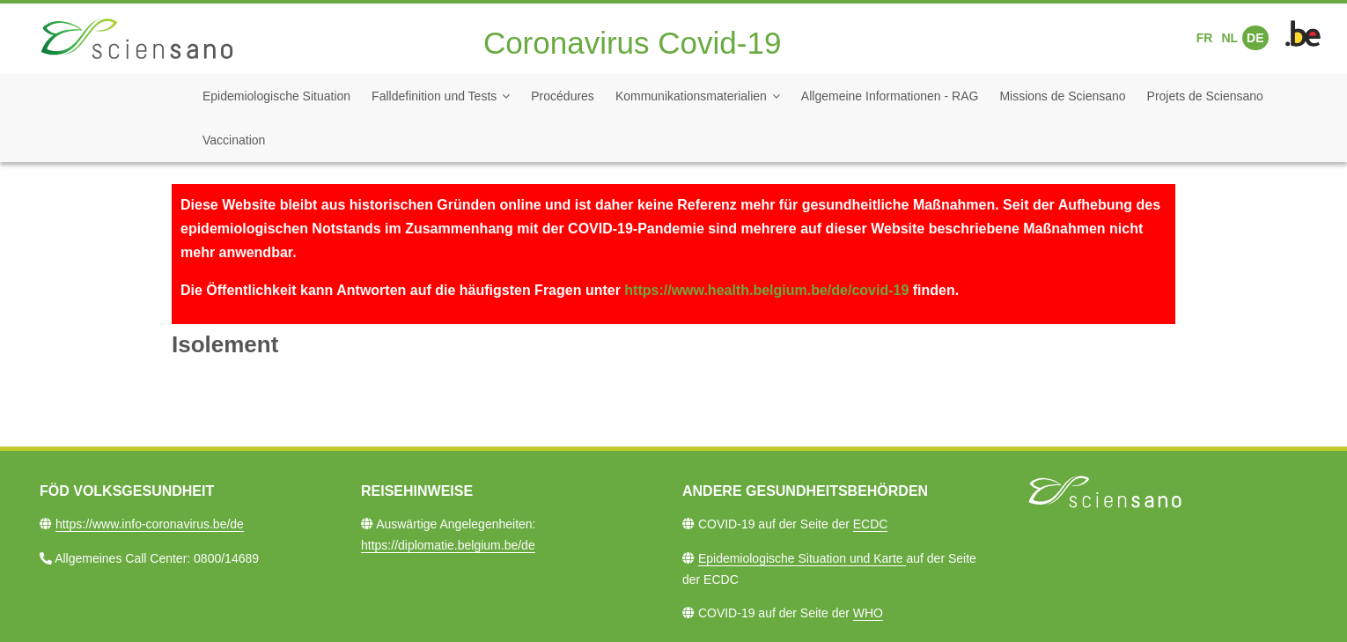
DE (1255, 38)
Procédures (562, 96)
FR (1204, 38)
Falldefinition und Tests (434, 96)
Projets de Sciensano (1205, 96)
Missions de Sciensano (1062, 96)
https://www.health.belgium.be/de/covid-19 (766, 290)
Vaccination (233, 140)
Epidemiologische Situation (276, 96)
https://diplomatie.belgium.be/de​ (448, 545)
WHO (868, 613)
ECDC (870, 524)
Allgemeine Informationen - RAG (890, 96)
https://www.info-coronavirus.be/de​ (149, 524)
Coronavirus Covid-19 (632, 43)
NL (1229, 38)
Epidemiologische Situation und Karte (802, 558)
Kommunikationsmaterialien (691, 96)
